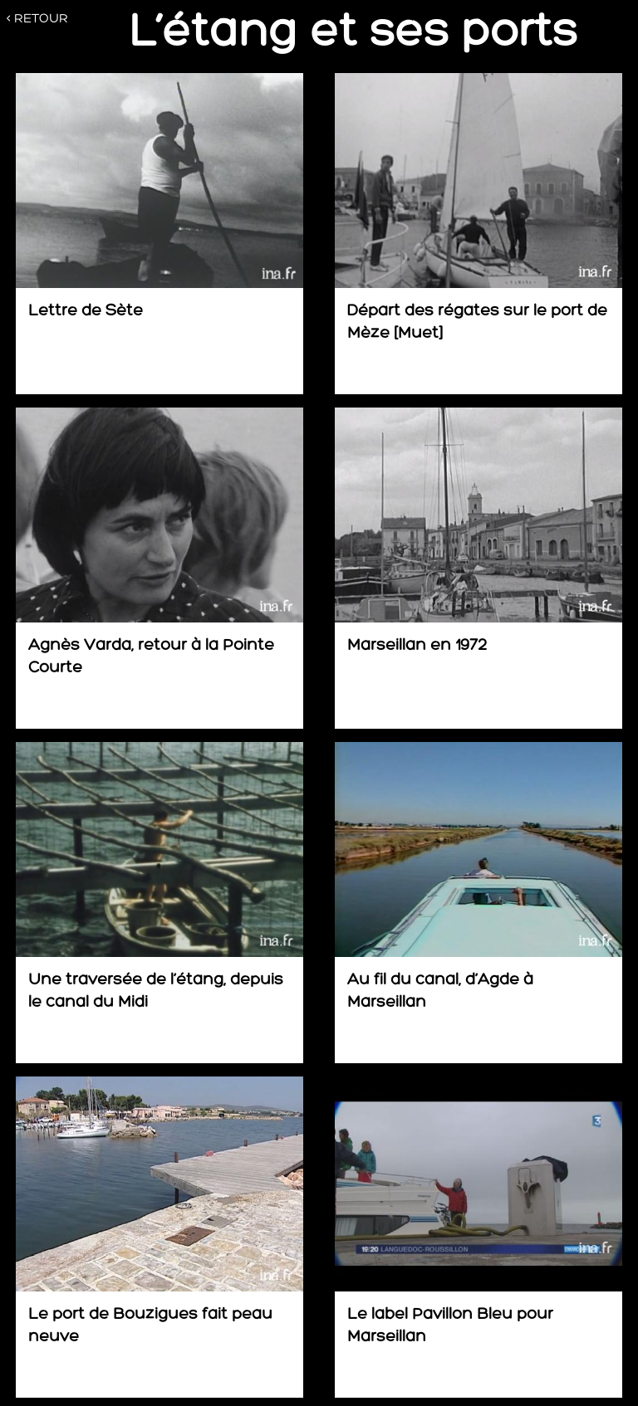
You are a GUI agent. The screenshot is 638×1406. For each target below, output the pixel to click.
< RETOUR (37, 19)
